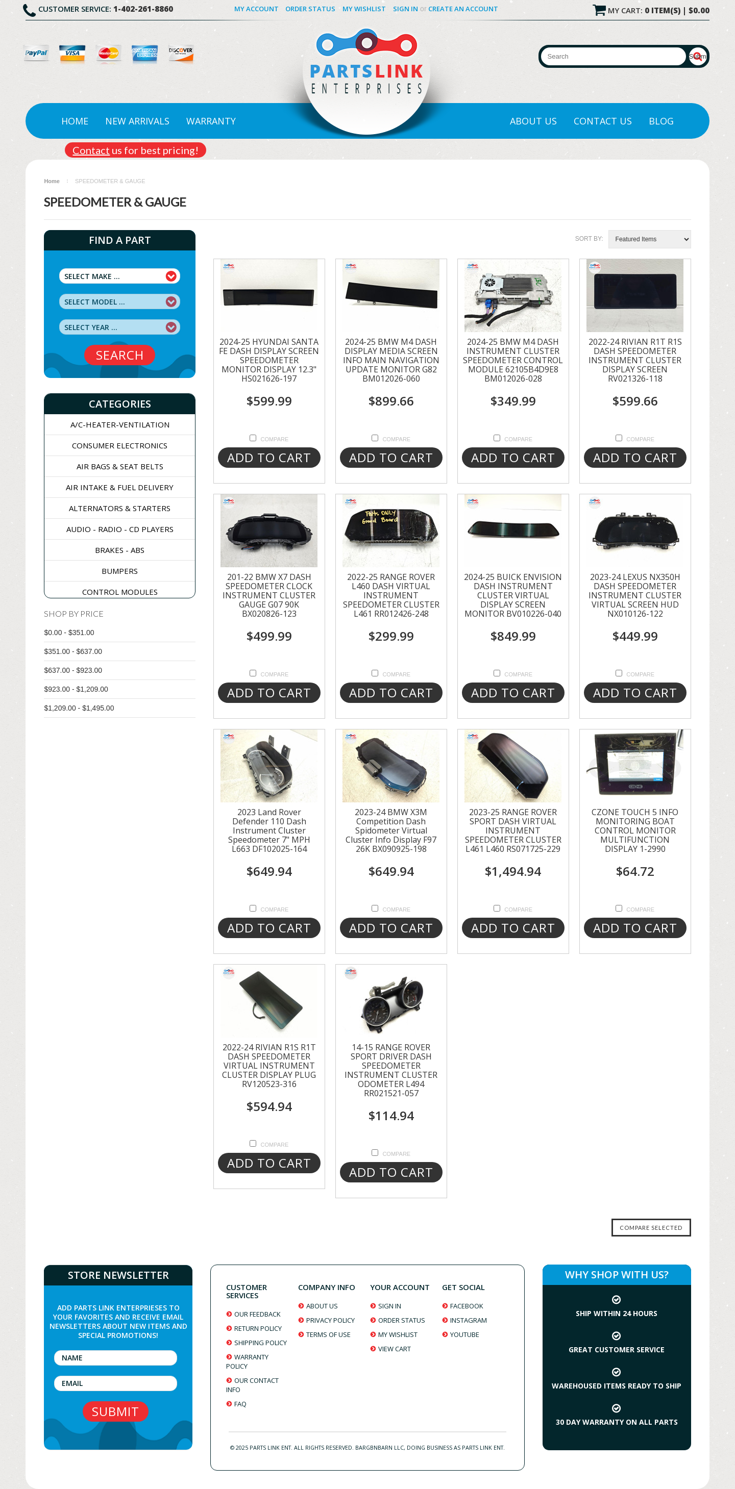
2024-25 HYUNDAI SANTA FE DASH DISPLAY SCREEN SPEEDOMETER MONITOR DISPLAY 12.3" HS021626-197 (269, 360)
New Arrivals (137, 121)
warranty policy (247, 1361)
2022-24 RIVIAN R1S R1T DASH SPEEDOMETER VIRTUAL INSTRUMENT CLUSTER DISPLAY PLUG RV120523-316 (269, 1066)
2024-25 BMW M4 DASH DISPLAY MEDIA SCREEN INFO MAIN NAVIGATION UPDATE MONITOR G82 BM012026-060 (391, 360)
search (120, 354)
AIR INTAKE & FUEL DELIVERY (120, 487)
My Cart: (658, 10)
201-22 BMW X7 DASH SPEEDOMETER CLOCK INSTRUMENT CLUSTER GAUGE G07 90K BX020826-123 (269, 595)
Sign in (405, 8)
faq (240, 1403)
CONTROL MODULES (120, 592)
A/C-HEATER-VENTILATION (119, 424)
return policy (258, 1328)
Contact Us (603, 121)
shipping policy (260, 1342)
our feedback (257, 1314)
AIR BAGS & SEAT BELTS (120, 466)
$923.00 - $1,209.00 (76, 689)
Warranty (211, 121)
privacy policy (330, 1320)
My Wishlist (364, 8)
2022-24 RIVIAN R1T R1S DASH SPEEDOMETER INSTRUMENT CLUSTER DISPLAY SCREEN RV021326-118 (635, 360)
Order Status (310, 8)
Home (74, 121)
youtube (464, 1334)
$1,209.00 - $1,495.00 (79, 708)
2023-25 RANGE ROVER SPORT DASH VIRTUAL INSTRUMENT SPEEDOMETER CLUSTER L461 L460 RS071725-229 (513, 830)
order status (401, 1320)
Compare (275, 439)
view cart (394, 1348)
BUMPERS (120, 571)
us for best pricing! (135, 150)
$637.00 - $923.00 (73, 670)
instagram (468, 1320)
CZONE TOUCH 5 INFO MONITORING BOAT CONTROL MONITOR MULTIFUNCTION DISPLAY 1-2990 (635, 830)
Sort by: (589, 238)
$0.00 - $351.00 (69, 632)
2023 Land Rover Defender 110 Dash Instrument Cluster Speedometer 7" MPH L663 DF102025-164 (269, 830)
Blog (661, 121)
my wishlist (398, 1334)
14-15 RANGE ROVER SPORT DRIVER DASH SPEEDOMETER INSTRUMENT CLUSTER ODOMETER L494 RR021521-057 (391, 1070)
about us (322, 1305)
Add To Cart (269, 457)
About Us (533, 121)
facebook (466, 1305)
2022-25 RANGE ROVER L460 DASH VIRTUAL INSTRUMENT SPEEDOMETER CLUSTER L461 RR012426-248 (391, 595)
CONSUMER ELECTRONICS (119, 445)
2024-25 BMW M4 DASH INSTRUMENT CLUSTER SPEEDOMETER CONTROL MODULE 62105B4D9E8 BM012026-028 (513, 360)
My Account (256, 8)
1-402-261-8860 (143, 9)
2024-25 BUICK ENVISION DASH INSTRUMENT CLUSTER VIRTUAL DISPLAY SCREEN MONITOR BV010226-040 (513, 595)
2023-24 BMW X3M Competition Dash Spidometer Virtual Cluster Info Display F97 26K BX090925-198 (391, 830)
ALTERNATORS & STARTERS (119, 508)
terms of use (328, 1334)
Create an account (463, 8)
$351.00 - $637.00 (73, 651)
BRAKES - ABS (119, 550)
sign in (389, 1305)
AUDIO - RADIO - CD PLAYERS (120, 529)
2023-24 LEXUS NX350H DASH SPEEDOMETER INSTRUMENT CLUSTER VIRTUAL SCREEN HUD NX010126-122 (635, 595)
